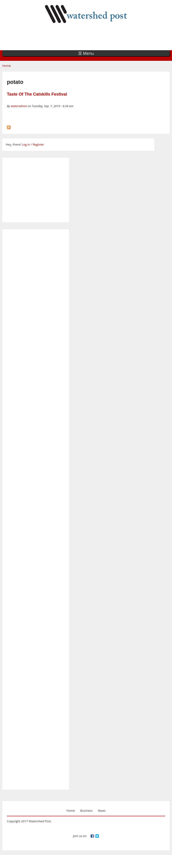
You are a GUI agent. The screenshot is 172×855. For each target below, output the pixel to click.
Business (86, 810)
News (102, 810)
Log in (26, 144)
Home (6, 66)
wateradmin (19, 106)
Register (38, 144)
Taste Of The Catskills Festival (37, 94)
